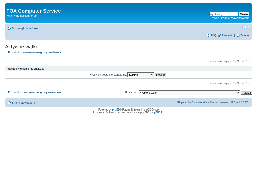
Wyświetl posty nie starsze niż (128, 74)
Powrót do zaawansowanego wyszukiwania (34, 52)
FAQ (213, 35)
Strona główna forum (25, 28)
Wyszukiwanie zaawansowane (230, 17)
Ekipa (180, 102)
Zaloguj (244, 35)
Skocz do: (130, 92)
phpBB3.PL (157, 112)
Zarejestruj (228, 35)
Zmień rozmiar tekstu (245, 27)
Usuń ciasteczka (197, 102)
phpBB (116, 109)
